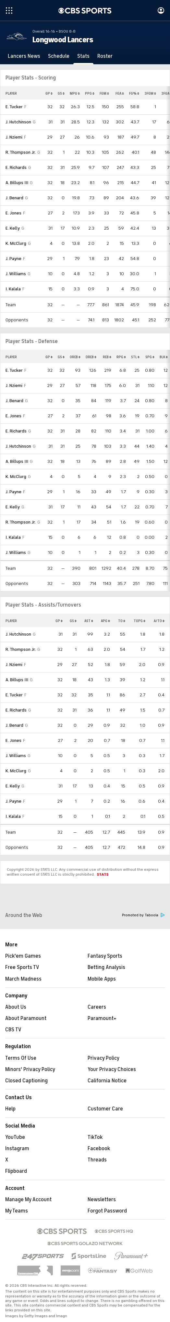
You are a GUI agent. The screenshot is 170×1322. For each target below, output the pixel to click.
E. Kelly (13, 228)
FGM (104, 93)
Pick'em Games (23, 956)
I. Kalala (13, 289)
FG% (134, 93)
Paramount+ (102, 1018)
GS (61, 93)
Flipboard (16, 1171)
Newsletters (102, 1199)
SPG (149, 357)
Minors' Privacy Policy (30, 1069)
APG (105, 621)
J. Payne (13, 258)
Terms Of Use (20, 1058)
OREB (75, 357)
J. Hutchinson (18, 122)
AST (88, 621)
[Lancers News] (24, 56)
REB (107, 357)
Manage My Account (28, 1199)
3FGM (150, 93)
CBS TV (13, 1029)
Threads (97, 1160)
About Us (15, 1007)
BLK (164, 357)
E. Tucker (14, 106)
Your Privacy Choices (112, 1069)
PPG (89, 93)
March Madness (23, 979)
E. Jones (13, 213)
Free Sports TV (22, 967)
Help (10, 1109)
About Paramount (25, 1018)
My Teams (16, 1211)
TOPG (139, 621)
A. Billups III (17, 182)
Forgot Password (107, 1211)
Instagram (17, 1148)
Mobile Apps (102, 979)
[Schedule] (58, 56)
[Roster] (104, 56)
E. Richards (16, 167)
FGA (119, 93)
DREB (91, 357)
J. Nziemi (14, 137)
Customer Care (105, 1109)
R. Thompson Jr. (21, 152)
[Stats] (83, 56)
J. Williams (16, 273)
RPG (121, 357)
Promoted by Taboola (143, 915)
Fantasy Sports (105, 956)
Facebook (99, 1148)
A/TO (159, 621)
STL (135, 357)
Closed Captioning (26, 1080)
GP (49, 93)
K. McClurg (16, 243)
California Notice (107, 1080)
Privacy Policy (103, 1058)
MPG (75, 93)
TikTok (95, 1137)
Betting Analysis (106, 967)
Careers (97, 1007)
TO (121, 621)
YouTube (15, 1137)
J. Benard (14, 198)
